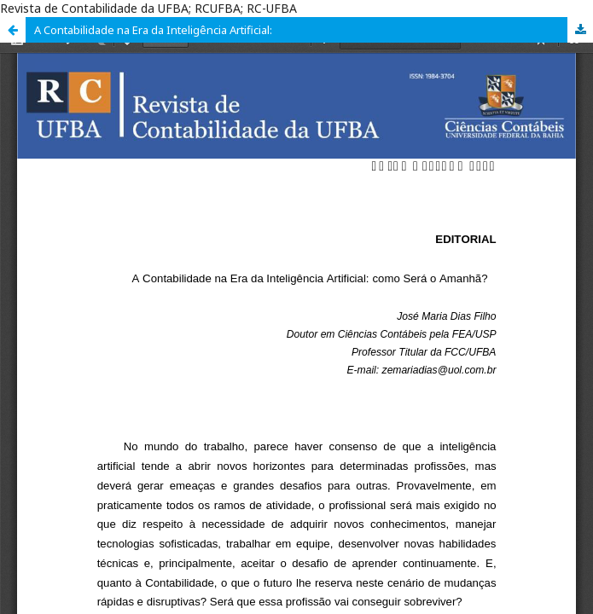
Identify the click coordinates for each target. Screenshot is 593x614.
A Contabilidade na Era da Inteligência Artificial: (153, 30)
